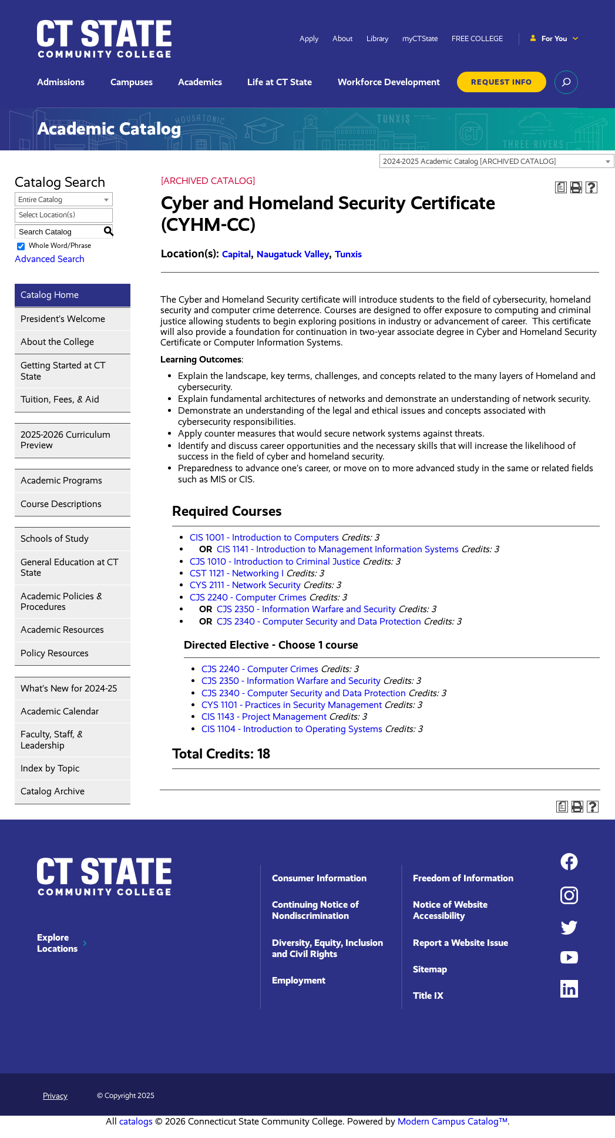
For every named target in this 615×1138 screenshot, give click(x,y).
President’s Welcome (63, 318)
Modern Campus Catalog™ (453, 1121)
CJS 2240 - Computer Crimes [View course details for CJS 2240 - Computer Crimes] (248, 597)
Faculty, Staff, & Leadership (52, 739)
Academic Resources (62, 629)
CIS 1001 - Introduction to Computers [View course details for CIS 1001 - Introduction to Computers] (264, 537)
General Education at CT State (70, 567)
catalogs (136, 1121)
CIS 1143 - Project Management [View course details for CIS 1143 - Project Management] (264, 716)
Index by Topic (50, 768)
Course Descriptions (61, 503)
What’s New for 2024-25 (69, 688)
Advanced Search (50, 258)
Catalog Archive (53, 791)
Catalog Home (50, 294)
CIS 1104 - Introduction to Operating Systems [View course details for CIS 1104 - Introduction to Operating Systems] (291, 728)
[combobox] (496, 161)
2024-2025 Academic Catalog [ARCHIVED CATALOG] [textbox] (469, 161)
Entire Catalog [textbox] (40, 199)
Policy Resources (55, 653)
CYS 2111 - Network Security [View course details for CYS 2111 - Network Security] (245, 584)
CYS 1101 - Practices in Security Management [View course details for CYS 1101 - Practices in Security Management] (291, 704)
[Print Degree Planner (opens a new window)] (561, 187)
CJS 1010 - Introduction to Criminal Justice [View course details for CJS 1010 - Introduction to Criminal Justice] (275, 561)
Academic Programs (61, 480)
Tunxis (348, 254)
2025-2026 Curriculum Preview (65, 440)
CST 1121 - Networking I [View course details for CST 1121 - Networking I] (237, 573)
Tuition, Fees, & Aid (60, 399)
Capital (236, 254)
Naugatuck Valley (293, 254)
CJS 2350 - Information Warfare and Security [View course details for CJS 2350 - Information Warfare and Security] (306, 609)
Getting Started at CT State (63, 370)
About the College (57, 341)
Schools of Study (55, 538)
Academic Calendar (60, 711)
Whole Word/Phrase (60, 246)
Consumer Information (319, 878)
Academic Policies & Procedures (61, 601)
